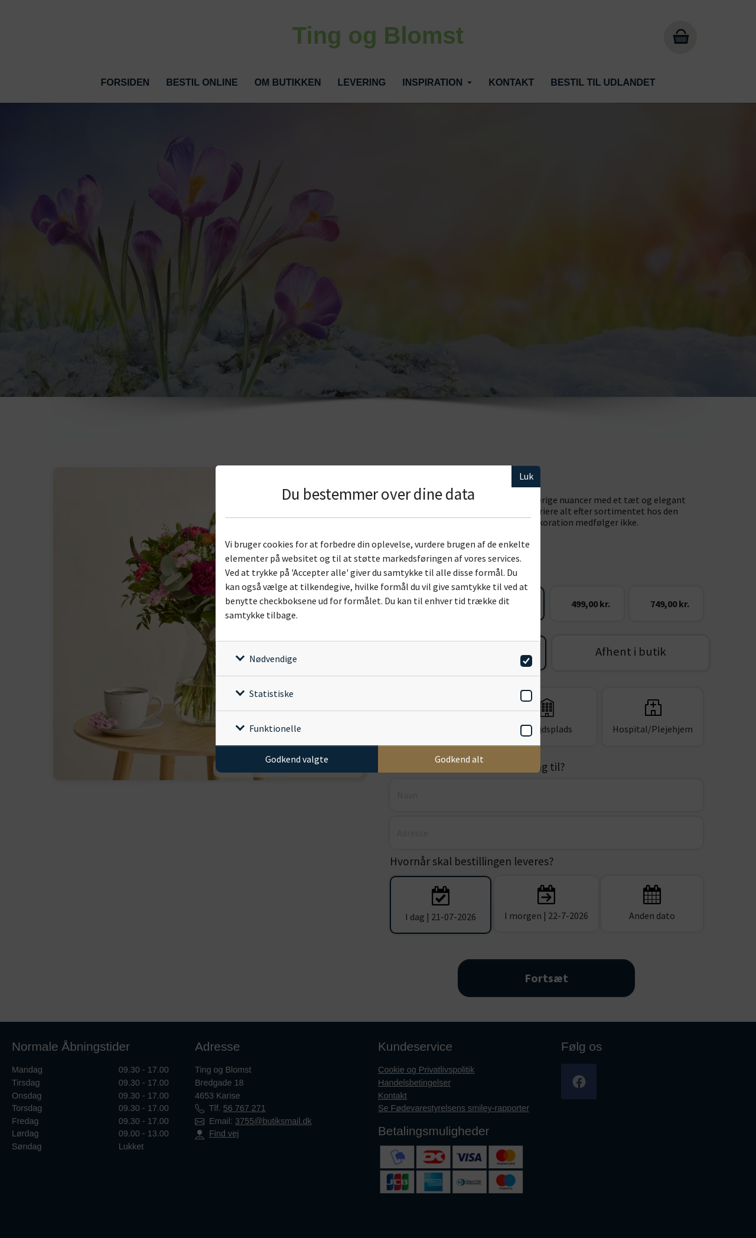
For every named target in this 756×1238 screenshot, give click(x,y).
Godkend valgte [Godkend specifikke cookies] (296, 759)
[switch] (524, 659)
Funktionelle (275, 728)
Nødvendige (273, 658)
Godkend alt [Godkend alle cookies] (459, 759)
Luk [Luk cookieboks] (526, 476)
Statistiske (271, 693)
